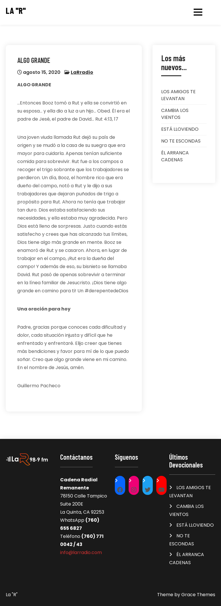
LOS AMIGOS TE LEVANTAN (178, 95)
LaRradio (82, 72)
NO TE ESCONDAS (181, 141)
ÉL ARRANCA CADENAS (175, 156)
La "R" (16, 10)
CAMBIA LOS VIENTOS (174, 114)
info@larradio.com (81, 552)
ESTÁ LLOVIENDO (180, 129)
